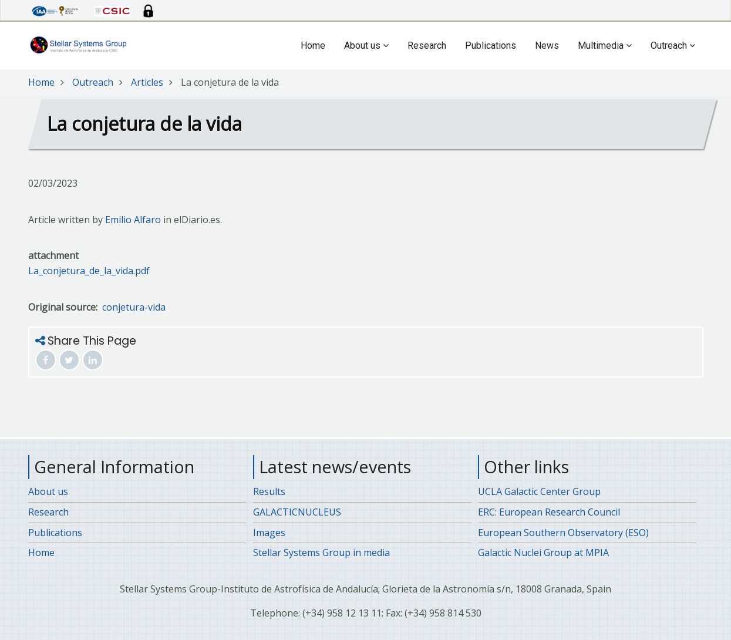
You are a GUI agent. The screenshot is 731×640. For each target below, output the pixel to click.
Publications (490, 45)
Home (313, 45)
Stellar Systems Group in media (321, 552)
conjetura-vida (134, 307)
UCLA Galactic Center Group (539, 491)
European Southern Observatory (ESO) (563, 532)
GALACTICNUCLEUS (297, 512)
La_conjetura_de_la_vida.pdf (89, 270)
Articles (147, 82)
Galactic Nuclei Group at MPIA (543, 552)
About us (366, 45)
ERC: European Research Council (549, 512)
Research (426, 45)
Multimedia (605, 45)
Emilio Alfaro (133, 219)
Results (269, 491)
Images (269, 532)
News (547, 45)
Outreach (673, 45)
